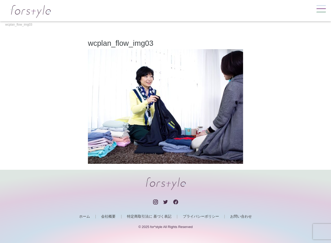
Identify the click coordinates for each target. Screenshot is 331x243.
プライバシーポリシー (201, 216)
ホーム (84, 216)
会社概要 (108, 216)
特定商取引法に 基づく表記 (149, 216)
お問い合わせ (241, 216)
